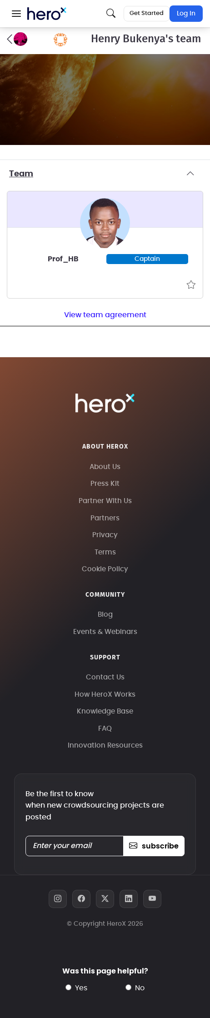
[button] (16, 14)
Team (105, 174)
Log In (186, 13)
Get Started (147, 13)
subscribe (154, 846)
